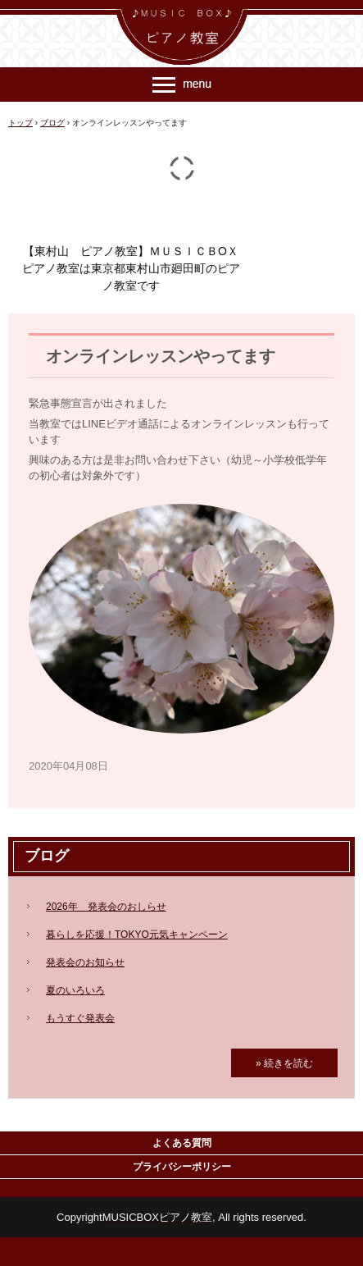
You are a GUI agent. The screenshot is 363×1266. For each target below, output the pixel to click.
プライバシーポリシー (182, 1166)
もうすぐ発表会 (80, 1018)
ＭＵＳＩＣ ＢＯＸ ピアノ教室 (181, 15)
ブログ (52, 122)
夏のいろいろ (75, 990)
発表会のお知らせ (85, 962)
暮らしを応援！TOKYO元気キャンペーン (137, 934)
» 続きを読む (284, 1063)
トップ (20, 122)
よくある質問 (181, 1143)
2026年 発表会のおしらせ (106, 906)
